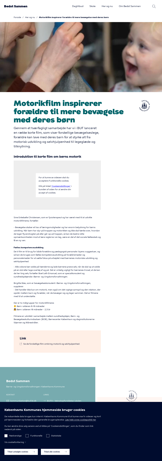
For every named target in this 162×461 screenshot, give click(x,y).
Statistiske (56, 438)
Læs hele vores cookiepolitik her (80, 422)
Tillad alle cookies (55, 454)
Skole (92, 6)
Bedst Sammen (15, 6)
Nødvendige (15, 438)
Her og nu (107, 6)
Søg (154, 6)
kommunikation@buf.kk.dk (22, 401)
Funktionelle (36, 438)
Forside (17, 17)
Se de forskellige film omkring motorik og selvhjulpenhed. (51, 344)
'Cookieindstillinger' (61, 186)
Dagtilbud (77, 6)
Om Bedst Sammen (130, 6)
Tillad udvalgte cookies (21, 454)
